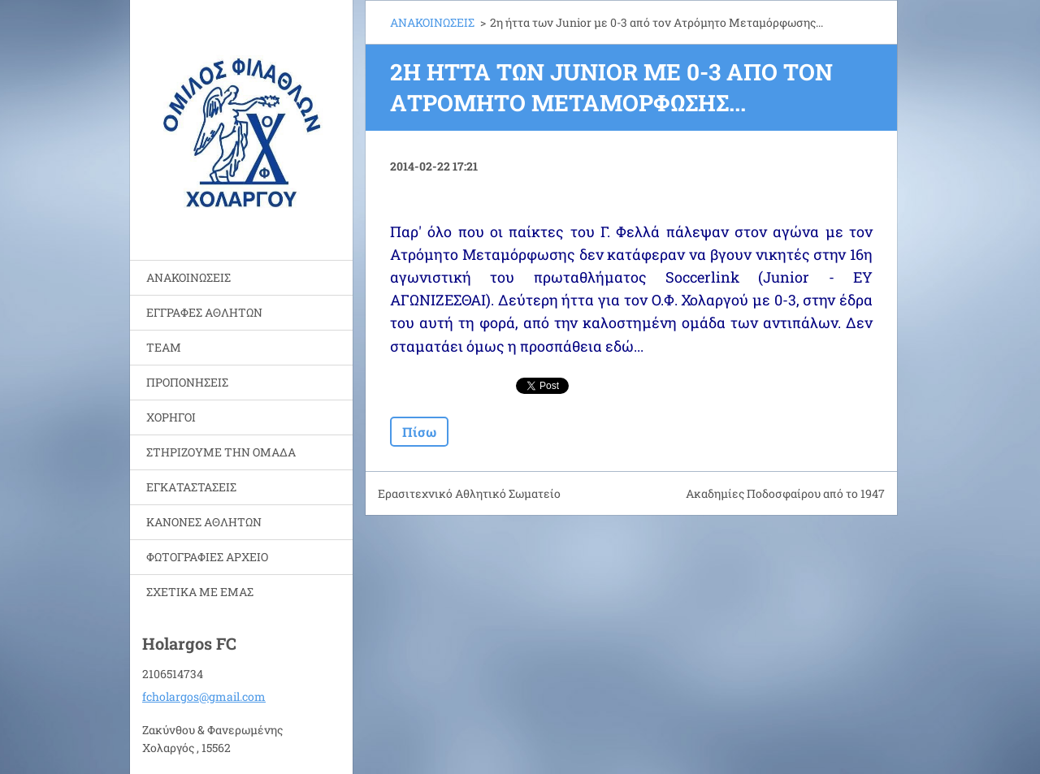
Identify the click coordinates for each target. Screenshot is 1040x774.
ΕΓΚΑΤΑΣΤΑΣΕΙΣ (191, 487)
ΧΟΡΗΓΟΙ (171, 417)
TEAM (163, 347)
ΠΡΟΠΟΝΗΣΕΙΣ (187, 382)
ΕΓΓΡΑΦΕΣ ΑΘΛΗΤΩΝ (204, 312)
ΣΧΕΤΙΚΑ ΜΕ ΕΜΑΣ (200, 591)
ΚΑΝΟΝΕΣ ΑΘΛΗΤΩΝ (204, 522)
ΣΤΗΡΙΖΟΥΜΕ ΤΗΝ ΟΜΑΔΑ (221, 452)
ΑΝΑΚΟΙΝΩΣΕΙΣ (188, 277)
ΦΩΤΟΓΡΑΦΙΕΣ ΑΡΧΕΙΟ (207, 556)
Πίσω (419, 431)
